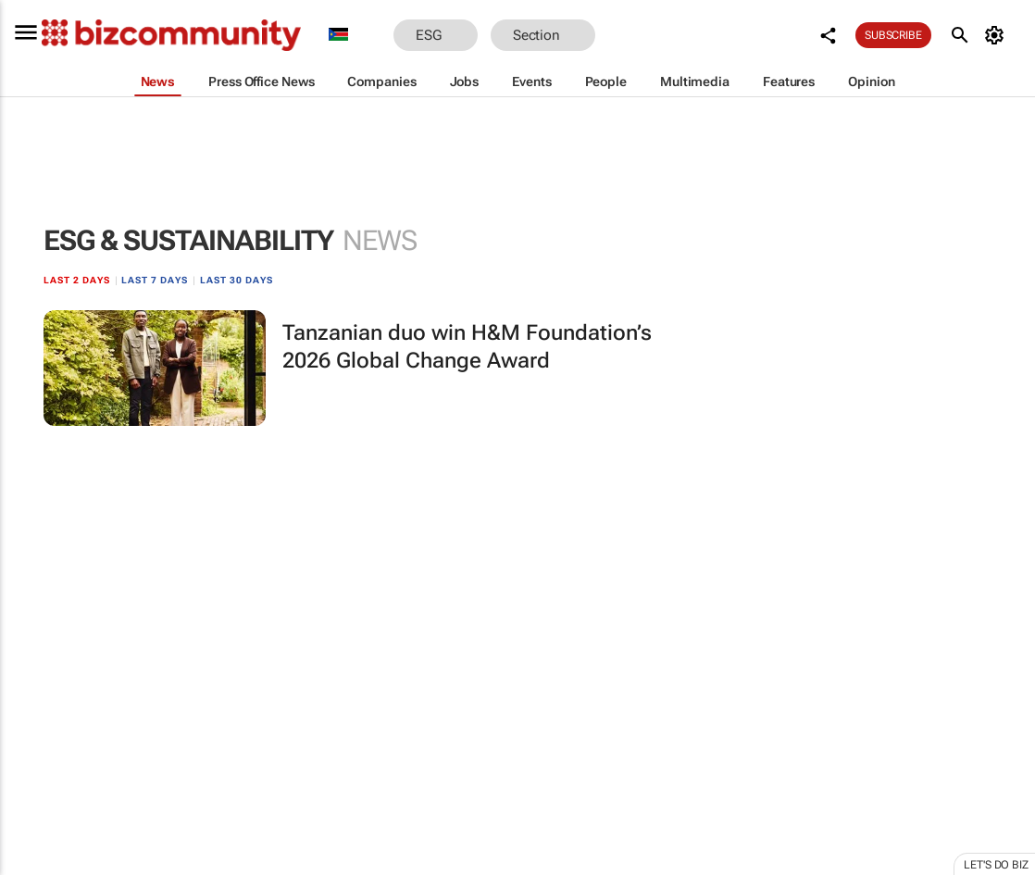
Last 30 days (236, 280)
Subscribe (893, 35)
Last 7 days (154, 280)
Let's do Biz (996, 864)
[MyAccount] (997, 35)
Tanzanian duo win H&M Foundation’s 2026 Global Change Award (467, 346)
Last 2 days (77, 280)
